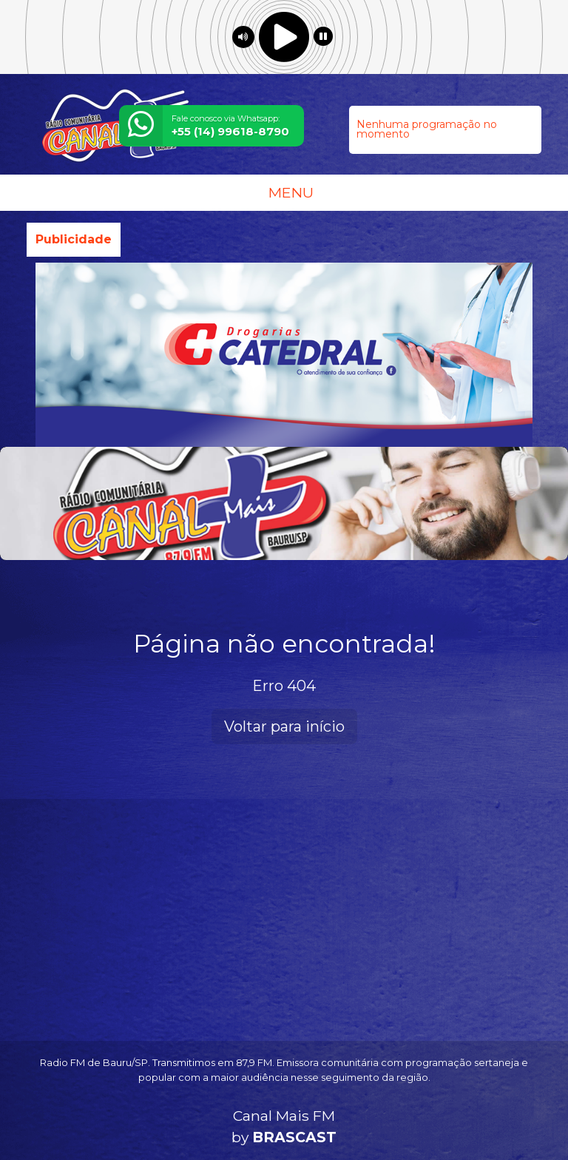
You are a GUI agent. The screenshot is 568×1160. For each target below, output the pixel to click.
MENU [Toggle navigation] (284, 192)
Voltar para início (284, 726)
